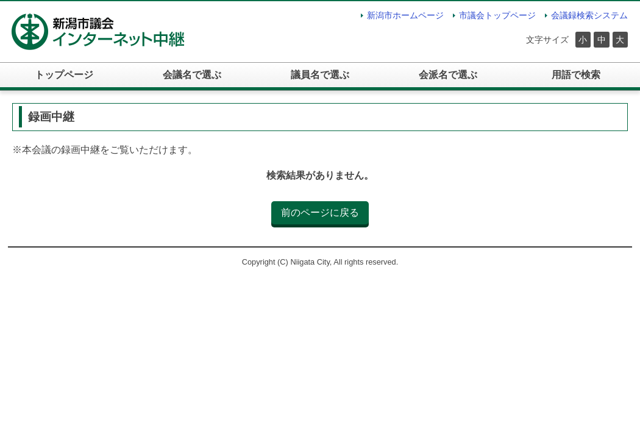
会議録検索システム (589, 15)
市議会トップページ (497, 15)
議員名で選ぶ (320, 75)
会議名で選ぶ (192, 75)
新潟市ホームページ (405, 15)
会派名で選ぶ (448, 75)
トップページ (64, 75)
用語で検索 (576, 75)
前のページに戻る (320, 212)
